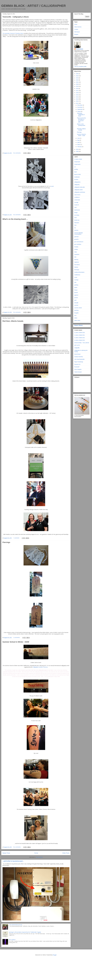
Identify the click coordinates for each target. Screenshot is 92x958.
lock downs (77, 264)
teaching (76, 310)
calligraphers (77, 182)
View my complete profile (80, 66)
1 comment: (16, 538)
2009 (77, 151)
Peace (75, 290)
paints (75, 287)
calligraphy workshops (79, 192)
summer (76, 305)
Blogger (55, 955)
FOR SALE (77, 32)
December (80, 105)
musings (76, 279)
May (78, 140)
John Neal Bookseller (79, 359)
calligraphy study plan (79, 187)
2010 (77, 149)
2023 (77, 78)
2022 (77, 80)
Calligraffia (76, 347)
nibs (75, 282)
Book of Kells (77, 174)
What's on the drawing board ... (15, 219)
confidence (77, 197)
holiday (76, 249)
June (78, 138)
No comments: (17, 153)
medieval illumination (79, 272)
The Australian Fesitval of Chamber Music (12, 33)
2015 (77, 94)
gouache (76, 239)
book (75, 172)
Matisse (76, 267)
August (79, 111)
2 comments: (16, 637)
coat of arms (77, 194)
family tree (76, 220)
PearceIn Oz (77, 364)
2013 (77, 99)
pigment (76, 295)
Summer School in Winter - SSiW (15, 642)
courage (76, 202)
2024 (77, 75)
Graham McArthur (78, 356)
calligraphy (77, 184)
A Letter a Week (78, 159)
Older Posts (65, 853)
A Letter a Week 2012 (79, 337)
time (75, 315)
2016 (77, 92)
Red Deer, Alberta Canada (12, 321)
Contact (76, 29)
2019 (77, 86)
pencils (76, 292)
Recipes (76, 34)
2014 (77, 97)
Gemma (76, 230)
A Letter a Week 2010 (79, 332)
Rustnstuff (76, 366)
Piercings (6, 542)
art (75, 166)
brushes (76, 179)
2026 (77, 73)
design (76, 212)
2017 (77, 90)
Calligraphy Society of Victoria (40, 667)
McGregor (76, 269)
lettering (76, 259)
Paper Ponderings (78, 361)
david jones (77, 210)
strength (76, 302)
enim (75, 217)
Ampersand (77, 161)
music (75, 277)
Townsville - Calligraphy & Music (15, 17)
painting (76, 285)
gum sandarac (77, 244)
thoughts (76, 313)
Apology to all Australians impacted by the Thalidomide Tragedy (25, 932)
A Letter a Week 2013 (79, 340)
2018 (77, 88)
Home (36, 853)
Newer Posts (6, 853)
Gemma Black (79, 49)
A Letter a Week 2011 (79, 335)
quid (75, 300)
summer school (78, 307)
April (78, 142)
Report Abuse (78, 325)
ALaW (52, 186)
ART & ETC (77, 345)
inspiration (76, 254)
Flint (75, 225)
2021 (77, 82)
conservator (77, 199)
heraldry (76, 246)
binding (76, 169)
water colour (77, 320)
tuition (75, 318)
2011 (77, 103)
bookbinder (77, 177)
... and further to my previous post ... (13, 861)
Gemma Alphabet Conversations (78, 233)
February (79, 146)
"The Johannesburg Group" (15, 924)
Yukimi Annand (78, 372)
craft (75, 207)
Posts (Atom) (39, 857)
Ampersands (77, 164)
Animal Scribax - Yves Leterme (81, 342)
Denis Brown (77, 354)
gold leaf (76, 236)
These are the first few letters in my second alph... (81, 119)
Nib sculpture (12, 939)
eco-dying (76, 215)
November (80, 107)
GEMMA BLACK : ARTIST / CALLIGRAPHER (33, 5)
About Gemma (77, 26)
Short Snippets (77, 369)
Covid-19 (76, 204)
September (80, 109)
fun (75, 227)
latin (75, 257)
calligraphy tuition (78, 189)
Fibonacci (76, 222)
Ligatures (76, 262)
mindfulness (77, 274)
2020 (77, 84)
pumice (76, 297)
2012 (77, 101)
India (75, 252)
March (79, 144)
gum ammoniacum (78, 241)
